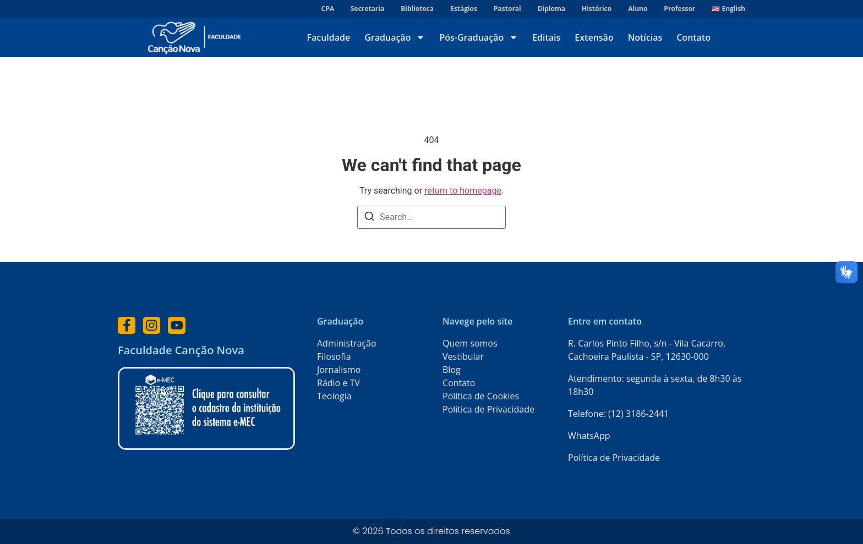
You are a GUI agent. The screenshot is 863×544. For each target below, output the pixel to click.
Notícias (645, 37)
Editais (546, 37)
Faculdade (328, 37)
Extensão (594, 37)
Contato (693, 37)
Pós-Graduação (478, 37)
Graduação (394, 37)
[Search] (369, 218)
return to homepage (462, 190)
